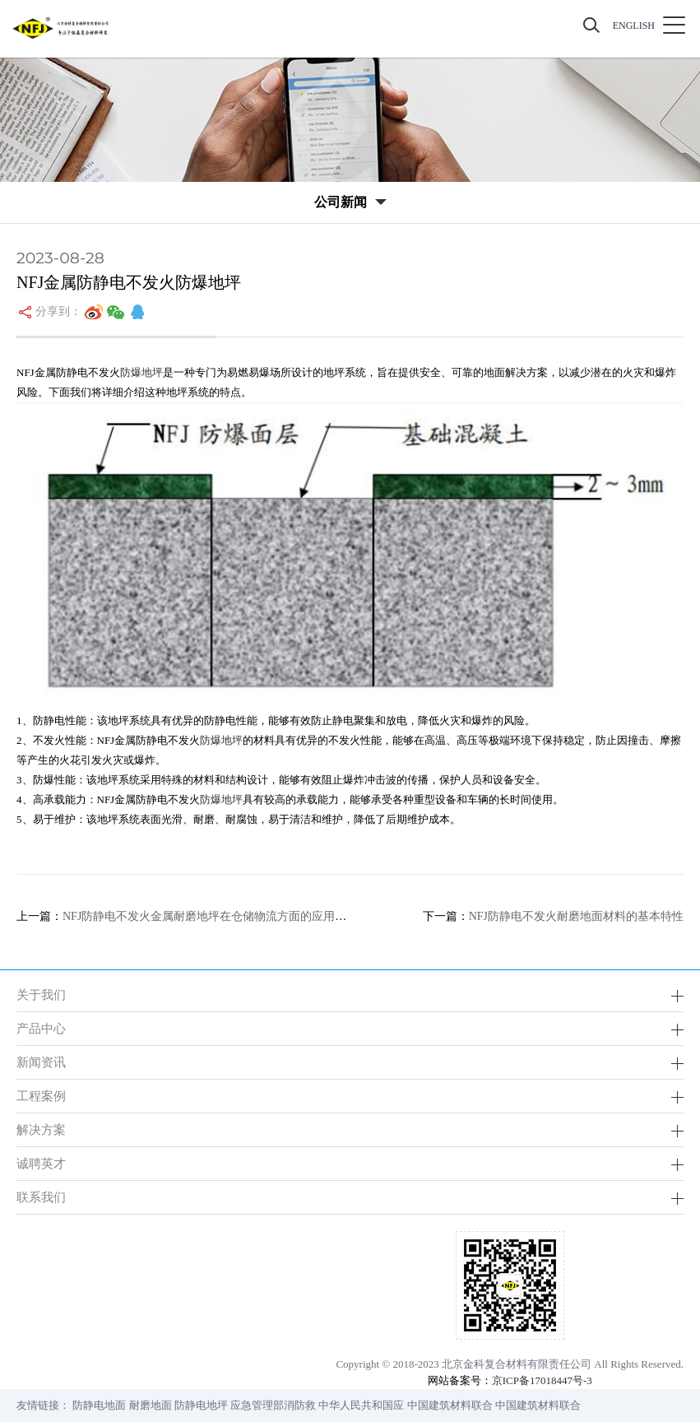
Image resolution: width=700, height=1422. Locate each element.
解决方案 (41, 1129)
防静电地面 (99, 1405)
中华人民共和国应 (361, 1405)
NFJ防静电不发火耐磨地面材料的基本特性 (576, 916)
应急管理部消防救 (273, 1405)
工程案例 (41, 1096)
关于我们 (41, 994)
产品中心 (41, 1028)
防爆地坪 (141, 372)
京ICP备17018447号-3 (542, 1380)
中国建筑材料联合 (450, 1405)
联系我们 (41, 1197)
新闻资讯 (41, 1062)
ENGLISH (634, 25)
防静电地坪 (201, 1405)
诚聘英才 (41, 1163)
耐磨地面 (150, 1405)
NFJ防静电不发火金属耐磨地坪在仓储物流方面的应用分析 (210, 916)
